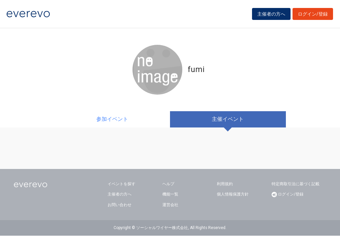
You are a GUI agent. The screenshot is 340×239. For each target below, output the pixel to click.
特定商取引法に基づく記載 (295, 184)
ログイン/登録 (313, 14)
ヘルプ (168, 184)
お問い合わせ (119, 204)
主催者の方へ (271, 14)
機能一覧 (170, 194)
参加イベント (112, 119)
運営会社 (170, 204)
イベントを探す (121, 184)
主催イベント (228, 119)
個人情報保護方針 (233, 194)
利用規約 (225, 184)
